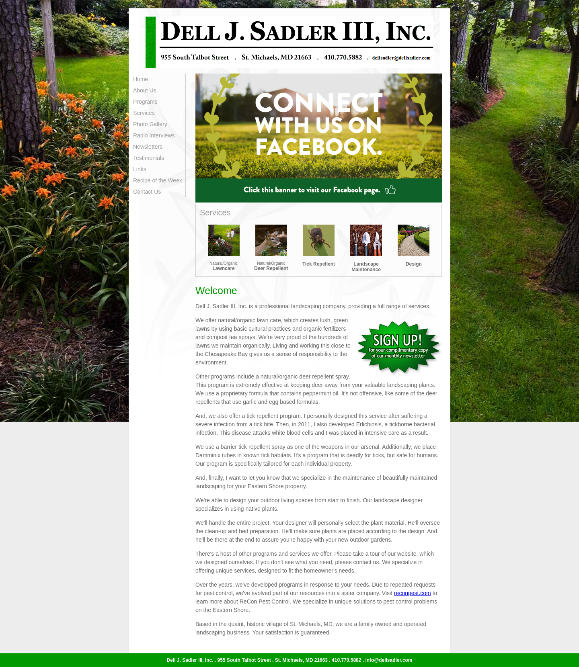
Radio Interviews (154, 135)
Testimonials (148, 158)
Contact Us (147, 191)
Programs (145, 101)
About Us (144, 90)
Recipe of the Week (157, 180)
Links (139, 169)
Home (140, 79)
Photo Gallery (150, 124)
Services (144, 113)
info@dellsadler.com (388, 660)
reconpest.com (412, 593)
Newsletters (147, 146)
